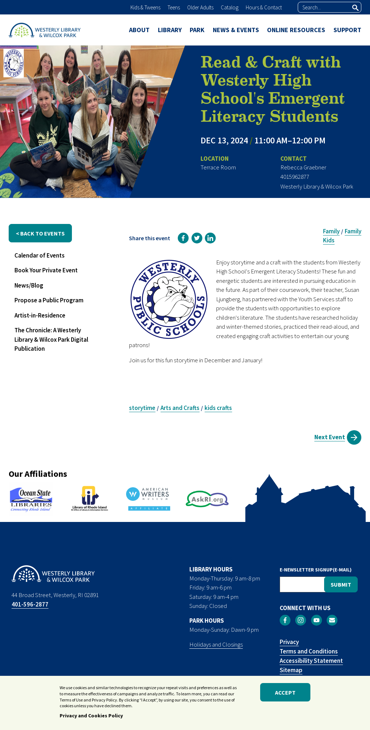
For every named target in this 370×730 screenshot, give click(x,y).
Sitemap (291, 670)
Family (331, 231)
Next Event (329, 437)
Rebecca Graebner (303, 167)
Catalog (229, 7)
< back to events (40, 233)
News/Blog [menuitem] (28, 285)
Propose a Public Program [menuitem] (48, 300)
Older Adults (200, 7)
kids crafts (218, 408)
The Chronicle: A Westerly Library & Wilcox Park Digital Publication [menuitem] (51, 339)
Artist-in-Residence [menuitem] (39, 315)
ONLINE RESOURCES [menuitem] (296, 30)
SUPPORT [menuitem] (347, 30)
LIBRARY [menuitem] (170, 30)
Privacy (289, 642)
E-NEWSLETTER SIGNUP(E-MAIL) (316, 569)
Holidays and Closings (216, 644)
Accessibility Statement (311, 661)
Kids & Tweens (145, 7)
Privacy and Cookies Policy (91, 716)
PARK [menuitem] (197, 30)
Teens (174, 7)
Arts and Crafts (179, 408)
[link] (183, 238)
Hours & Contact (264, 7)
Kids (329, 240)
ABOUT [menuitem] (139, 30)
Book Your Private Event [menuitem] (46, 270)
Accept (285, 692)
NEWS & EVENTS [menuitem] (236, 30)
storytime (142, 408)
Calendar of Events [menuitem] (39, 255)
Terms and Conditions (309, 651)
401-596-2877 (30, 604)
